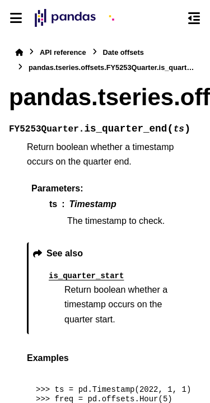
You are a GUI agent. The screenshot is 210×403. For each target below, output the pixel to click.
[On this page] (194, 17)
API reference (63, 52)
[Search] (173, 18)
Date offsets (123, 52)
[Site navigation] (16, 17)
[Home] (19, 52)
